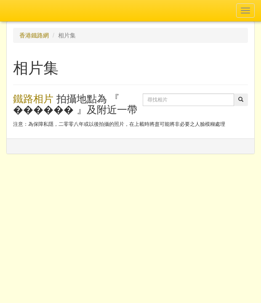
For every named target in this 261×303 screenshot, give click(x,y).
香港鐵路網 (34, 35)
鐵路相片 (33, 98)
